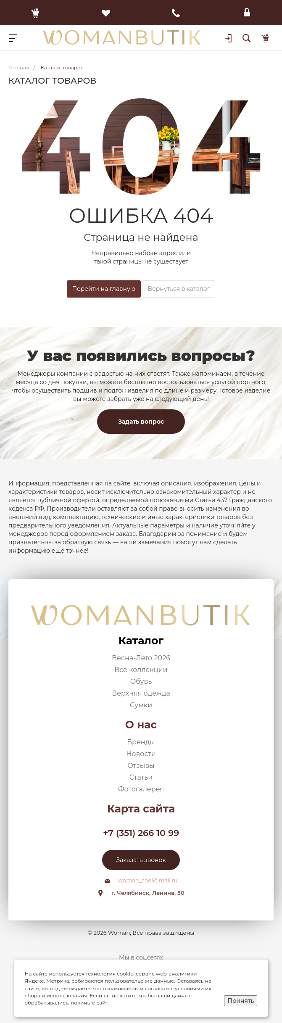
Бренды (141, 742)
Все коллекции (140, 670)
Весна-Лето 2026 (141, 658)
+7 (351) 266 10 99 (141, 833)
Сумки (141, 705)
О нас (141, 724)
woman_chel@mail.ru (148, 880)
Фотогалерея (141, 789)
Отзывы (140, 766)
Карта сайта (141, 808)
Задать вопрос (141, 421)
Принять (240, 1001)
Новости (141, 754)
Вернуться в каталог (179, 289)
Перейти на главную (103, 289)
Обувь (141, 682)
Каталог (141, 640)
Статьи (141, 777)
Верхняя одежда (141, 693)
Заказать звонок (141, 860)
